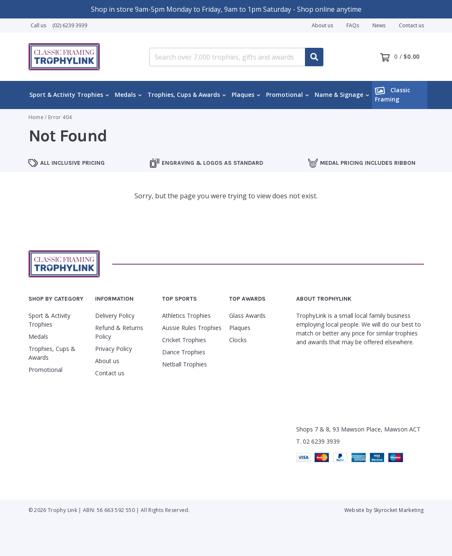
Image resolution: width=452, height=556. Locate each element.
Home (36, 117)
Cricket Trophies (184, 340)
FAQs (352, 25)
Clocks (238, 340)
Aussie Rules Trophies (192, 328)
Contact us (411, 25)
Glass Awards (247, 316)
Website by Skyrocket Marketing (384, 510)
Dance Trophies (183, 352)
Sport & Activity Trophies (66, 95)
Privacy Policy (113, 349)
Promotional (284, 95)
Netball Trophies (184, 364)
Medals (125, 95)
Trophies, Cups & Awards (183, 95)
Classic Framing (392, 94)
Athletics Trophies (186, 316)
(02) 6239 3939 (69, 25)
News (378, 25)
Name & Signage (339, 95)
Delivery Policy (114, 316)
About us (322, 25)
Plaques (243, 95)
